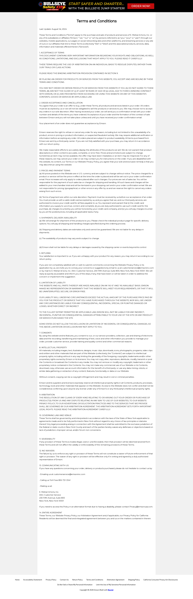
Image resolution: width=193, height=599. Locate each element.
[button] (140, 6)
